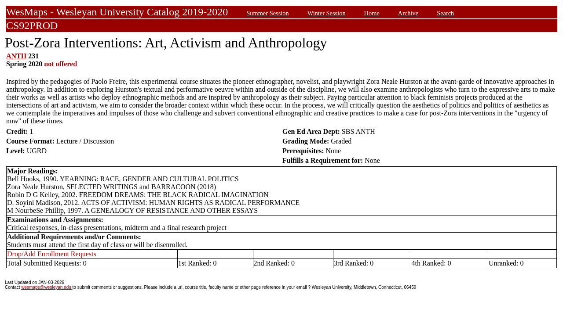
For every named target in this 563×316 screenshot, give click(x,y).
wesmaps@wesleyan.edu (46, 287)
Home (372, 13)
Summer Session (267, 13)
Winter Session (326, 13)
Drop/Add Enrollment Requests (51, 254)
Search (445, 13)
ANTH (16, 56)
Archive (408, 13)
